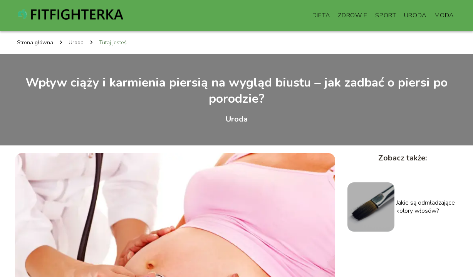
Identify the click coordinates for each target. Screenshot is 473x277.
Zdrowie (352, 15)
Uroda (415, 15)
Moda (444, 15)
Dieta (321, 15)
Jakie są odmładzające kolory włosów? (425, 207)
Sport (385, 15)
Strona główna (35, 42)
